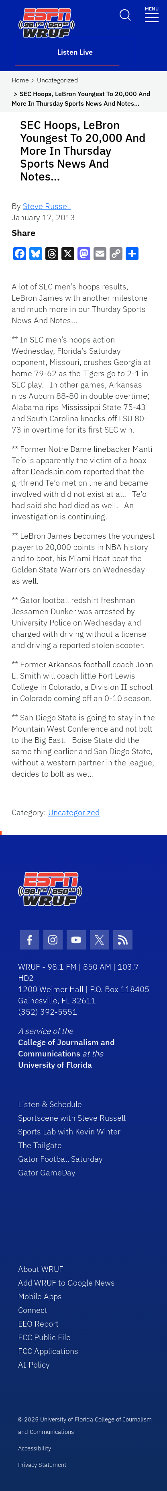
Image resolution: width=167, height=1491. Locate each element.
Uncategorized (57, 80)
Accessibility (34, 1448)
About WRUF (40, 1268)
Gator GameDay (46, 1172)
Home (20, 80)
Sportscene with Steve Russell (72, 1117)
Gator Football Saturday (60, 1158)
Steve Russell (47, 206)
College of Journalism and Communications (66, 1048)
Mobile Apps (40, 1296)
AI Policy (34, 1364)
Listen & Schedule (50, 1104)
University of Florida (55, 1064)
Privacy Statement (42, 1464)
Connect (32, 1309)
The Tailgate (40, 1145)
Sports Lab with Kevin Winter (69, 1131)
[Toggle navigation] (151, 14)
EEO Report (38, 1323)
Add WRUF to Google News (66, 1282)
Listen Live (75, 52)
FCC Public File (44, 1337)
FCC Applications (48, 1350)
